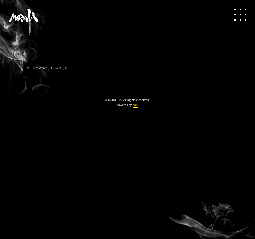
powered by (127, 105)
